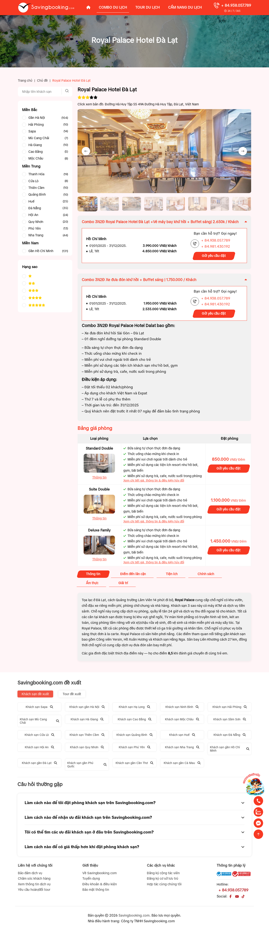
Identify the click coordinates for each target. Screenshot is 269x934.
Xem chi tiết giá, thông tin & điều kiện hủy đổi (153, 482)
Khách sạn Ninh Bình (182, 708)
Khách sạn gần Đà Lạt (39, 764)
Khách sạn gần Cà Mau (182, 764)
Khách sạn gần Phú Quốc (87, 766)
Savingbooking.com (134, 917)
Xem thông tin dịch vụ (34, 885)
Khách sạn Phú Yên (134, 749)
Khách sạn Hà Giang (87, 720)
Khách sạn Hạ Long (134, 708)
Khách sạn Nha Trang (182, 749)
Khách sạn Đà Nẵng (230, 736)
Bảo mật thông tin (95, 891)
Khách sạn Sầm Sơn (229, 720)
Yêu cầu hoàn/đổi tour (34, 891)
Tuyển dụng (91, 880)
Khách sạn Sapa (39, 708)
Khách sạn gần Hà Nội (87, 708)
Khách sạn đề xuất (35, 695)
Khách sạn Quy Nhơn (87, 749)
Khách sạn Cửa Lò (39, 736)
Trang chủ (25, 80)
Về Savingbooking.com (99, 874)
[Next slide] (243, 151)
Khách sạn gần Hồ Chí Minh (229, 750)
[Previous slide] (86, 151)
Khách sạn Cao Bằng (134, 720)
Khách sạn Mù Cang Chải (39, 722)
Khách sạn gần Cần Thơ (134, 764)
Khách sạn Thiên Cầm (87, 736)
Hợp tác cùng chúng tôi (164, 885)
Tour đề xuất (72, 695)
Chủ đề (42, 80)
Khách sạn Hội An (39, 749)
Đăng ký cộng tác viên (163, 874)
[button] (88, 204)
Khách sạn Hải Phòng (229, 708)
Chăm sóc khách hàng (34, 880)
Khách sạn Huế (182, 736)
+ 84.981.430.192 (215, 248)
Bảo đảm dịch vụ (30, 874)
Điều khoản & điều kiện (99, 885)
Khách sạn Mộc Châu (182, 720)
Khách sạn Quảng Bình (134, 736)
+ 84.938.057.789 (236, 5)
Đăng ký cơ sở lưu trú (162, 880)
